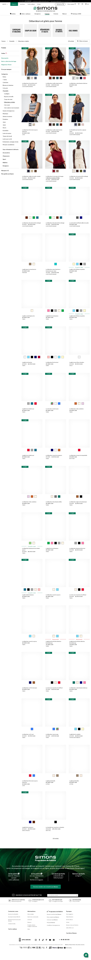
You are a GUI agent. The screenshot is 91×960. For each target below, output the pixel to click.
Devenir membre (54, 914)
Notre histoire (69, 917)
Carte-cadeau (31, 4)
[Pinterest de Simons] (46, 940)
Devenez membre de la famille (45, 887)
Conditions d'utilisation (25, 944)
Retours (30, 922)
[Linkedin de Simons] (54, 940)
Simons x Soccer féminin (72, 925)
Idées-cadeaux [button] (25, 14)
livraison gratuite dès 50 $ (40, 1)
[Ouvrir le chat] (86, 955)
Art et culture (69, 919)
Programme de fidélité (45, 860)
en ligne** (78, 875)
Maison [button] (64, 14)
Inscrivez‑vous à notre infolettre (27, 894)
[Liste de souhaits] (79, 4)
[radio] (28, 78)
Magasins (14, 4)
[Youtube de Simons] (50, 940)
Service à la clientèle (13, 914)
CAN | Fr (4, 4)
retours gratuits (56, 1)
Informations (32, 911)
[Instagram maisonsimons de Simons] (36, 940)
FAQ (29, 929)
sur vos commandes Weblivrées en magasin (37, 877)
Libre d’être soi (70, 927)
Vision (39, 4)
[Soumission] (76, 895)
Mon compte (72, 4)
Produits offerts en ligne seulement (32, 925)
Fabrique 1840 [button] (76, 14)
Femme (3, 48)
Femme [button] (47, 14)
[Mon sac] (87, 4)
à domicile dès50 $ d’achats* (58, 876)
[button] (60, 4)
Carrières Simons (71, 933)
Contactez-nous (13, 911)
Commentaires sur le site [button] (14, 944)
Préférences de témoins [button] (43, 944)
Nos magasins (69, 914)
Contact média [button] (11, 923)
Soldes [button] (13, 14)
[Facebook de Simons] (39, 940)
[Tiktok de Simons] (43, 940)
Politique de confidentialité (54, 944)
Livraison (30, 919)
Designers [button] (38, 14)
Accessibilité (34, 944)
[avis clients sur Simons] (64, 939)
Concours (52, 919)
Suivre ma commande (33, 917)
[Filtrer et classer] (82, 41)
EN (61, 944)
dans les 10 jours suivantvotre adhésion (14, 877)
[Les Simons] (45, 856)
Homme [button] (56, 14)
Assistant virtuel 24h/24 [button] (14, 917)
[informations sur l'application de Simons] (25, 940)
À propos (69, 911)
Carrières (22, 4)
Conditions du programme (53, 925)
